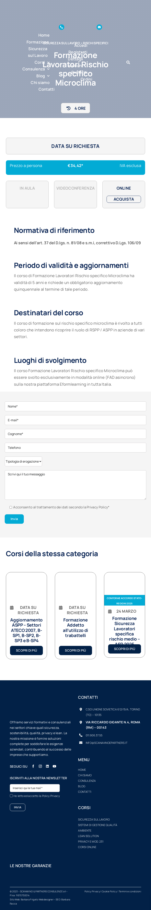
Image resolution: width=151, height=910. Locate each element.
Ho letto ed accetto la (37, 796)
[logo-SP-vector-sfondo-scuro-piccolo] (52, 3)
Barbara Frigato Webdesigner (37, 899)
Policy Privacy (51, 796)
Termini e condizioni (130, 891)
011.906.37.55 (94, 735)
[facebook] (33, 766)
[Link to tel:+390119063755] (61, 27)
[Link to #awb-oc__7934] (128, 62)
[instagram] (40, 766)
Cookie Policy (109, 891)
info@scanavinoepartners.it (107, 743)
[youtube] (54, 766)
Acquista (124, 199)
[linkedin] (47, 766)
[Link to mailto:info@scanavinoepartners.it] (99, 27)
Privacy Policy (97, 507)
